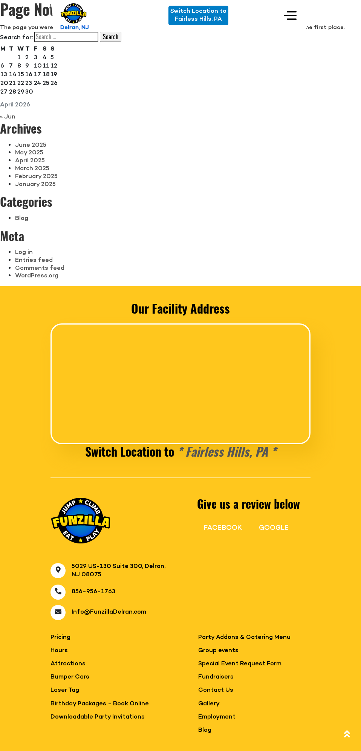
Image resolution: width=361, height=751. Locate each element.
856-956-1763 (93, 592)
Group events (218, 651)
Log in (24, 252)
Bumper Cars (69, 677)
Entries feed (34, 260)
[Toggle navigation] (290, 15)
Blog (21, 218)
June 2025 (30, 145)
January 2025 (35, 184)
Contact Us (215, 690)
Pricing (60, 638)
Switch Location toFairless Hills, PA (198, 15)
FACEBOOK (223, 527)
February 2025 (36, 176)
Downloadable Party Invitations (97, 717)
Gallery (209, 704)
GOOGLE (274, 527)
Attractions (68, 664)
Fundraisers (216, 677)
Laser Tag (64, 690)
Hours (59, 651)
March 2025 (32, 169)
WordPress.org (36, 276)
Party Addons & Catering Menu (244, 638)
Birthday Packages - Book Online (99, 704)
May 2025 (29, 153)
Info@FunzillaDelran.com (109, 612)
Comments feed (39, 268)
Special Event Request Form (239, 664)
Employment (217, 717)
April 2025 (30, 161)
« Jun (7, 117)
